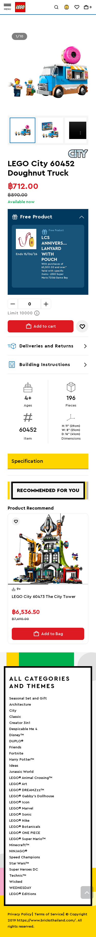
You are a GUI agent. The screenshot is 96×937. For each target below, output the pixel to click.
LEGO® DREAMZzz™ (26, 790)
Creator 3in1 (19, 723)
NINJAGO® (18, 851)
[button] (28, 584)
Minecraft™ (19, 845)
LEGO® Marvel (21, 808)
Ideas (13, 765)
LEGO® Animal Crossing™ (30, 778)
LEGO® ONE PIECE (24, 833)
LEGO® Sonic (20, 814)
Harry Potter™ (21, 759)
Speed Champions (24, 857)
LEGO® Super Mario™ (27, 839)
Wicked (15, 882)
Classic (15, 717)
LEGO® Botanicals (24, 827)
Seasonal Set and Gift (28, 698)
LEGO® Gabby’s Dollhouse (31, 796)
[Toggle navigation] (7, 7)
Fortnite (16, 753)
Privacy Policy (20, 914)
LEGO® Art (18, 784)
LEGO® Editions (22, 894)
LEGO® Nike (19, 820)
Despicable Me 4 (23, 729)
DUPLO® (16, 741)
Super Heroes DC (23, 869)
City (13, 710)
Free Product (48, 217)
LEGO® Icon (19, 802)
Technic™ (17, 875)
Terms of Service (48, 914)
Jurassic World (21, 772)
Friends (15, 747)
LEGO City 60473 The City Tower (44, 597)
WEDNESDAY (20, 888)
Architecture (20, 704)
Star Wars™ (19, 863)
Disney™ (16, 735)
